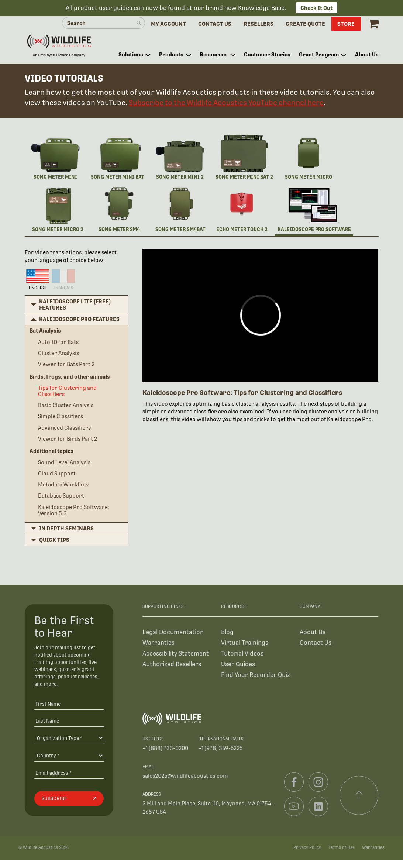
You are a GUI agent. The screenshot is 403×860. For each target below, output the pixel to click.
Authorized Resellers (171, 664)
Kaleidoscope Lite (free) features (75, 304)
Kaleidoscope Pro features (79, 319)
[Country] (69, 755)
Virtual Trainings (244, 642)
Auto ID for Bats (58, 342)
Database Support (61, 495)
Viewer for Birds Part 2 (67, 439)
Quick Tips (54, 540)
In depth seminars (66, 528)
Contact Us (315, 642)
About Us (313, 632)
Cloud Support (57, 473)
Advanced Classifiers (64, 427)
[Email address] (69, 773)
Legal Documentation (173, 632)
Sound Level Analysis (64, 462)
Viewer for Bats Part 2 (66, 364)
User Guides (238, 664)
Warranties (158, 642)
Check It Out (316, 8)
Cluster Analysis (58, 353)
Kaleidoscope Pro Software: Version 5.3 (73, 510)
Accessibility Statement (175, 653)
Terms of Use (341, 847)
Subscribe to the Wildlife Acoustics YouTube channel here (226, 103)
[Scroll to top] (359, 795)
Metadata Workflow (63, 484)
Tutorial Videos (242, 653)
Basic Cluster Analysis (65, 405)
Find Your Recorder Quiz (255, 674)
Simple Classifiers (60, 416)
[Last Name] (69, 721)
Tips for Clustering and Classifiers (67, 391)
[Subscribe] (69, 798)
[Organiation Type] (69, 738)
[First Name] (69, 704)
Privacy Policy (307, 847)
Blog (227, 632)
